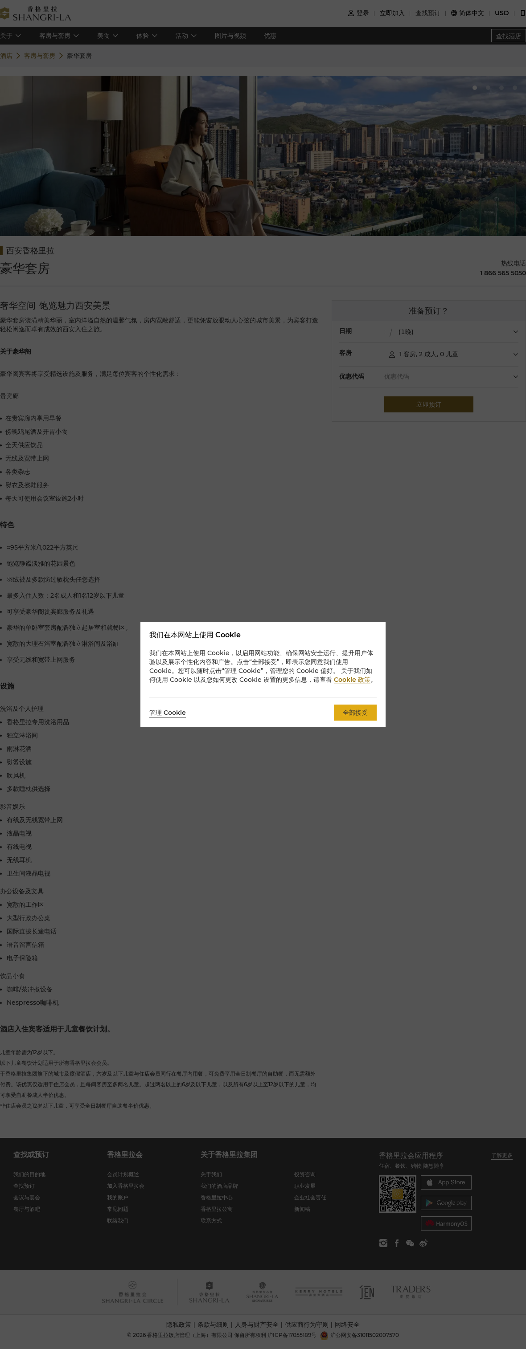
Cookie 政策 (352, 680)
